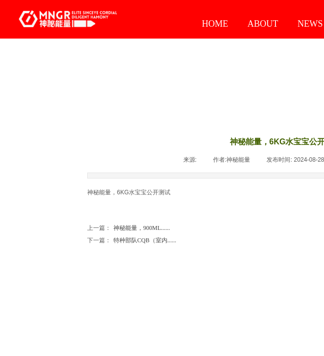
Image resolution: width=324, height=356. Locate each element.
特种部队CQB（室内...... (131, 240)
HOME (215, 24)
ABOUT (263, 24)
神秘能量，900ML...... (128, 228)
